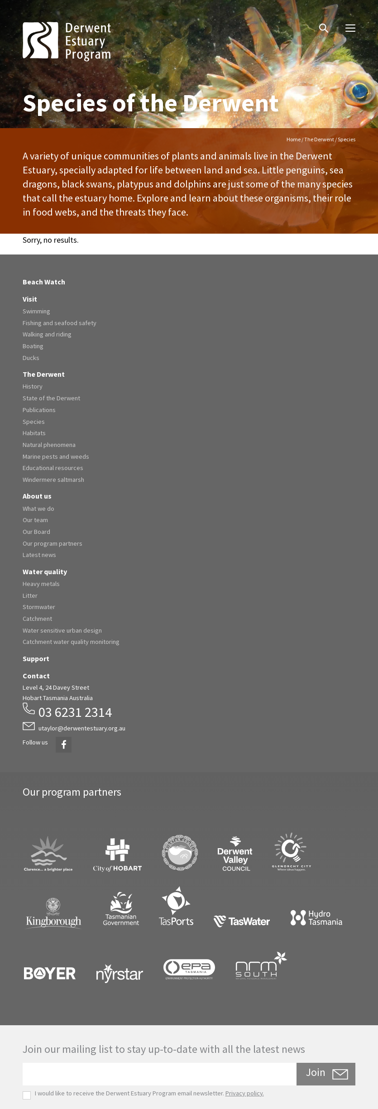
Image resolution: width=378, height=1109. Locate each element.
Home (294, 139)
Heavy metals (41, 584)
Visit (30, 298)
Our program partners (52, 543)
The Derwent (319, 139)
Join (315, 1072)
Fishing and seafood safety (59, 323)
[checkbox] (27, 1095)
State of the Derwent (51, 398)
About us (37, 495)
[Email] (160, 1074)
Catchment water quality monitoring (71, 642)
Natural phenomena (49, 445)
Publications (39, 410)
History (33, 386)
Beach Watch (44, 281)
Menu (347, 25)
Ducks (31, 358)
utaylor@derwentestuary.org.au (81, 728)
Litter (30, 595)
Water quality (45, 571)
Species (34, 422)
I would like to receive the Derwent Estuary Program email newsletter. (143, 1093)
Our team (35, 520)
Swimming (36, 311)
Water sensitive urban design (62, 630)
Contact (36, 675)
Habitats (34, 433)
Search (319, 21)
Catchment (37, 619)
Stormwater (39, 607)
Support (36, 658)
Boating (33, 346)
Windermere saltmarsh (53, 479)
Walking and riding (47, 334)
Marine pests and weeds (56, 456)
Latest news (39, 555)
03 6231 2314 (75, 711)
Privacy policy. (244, 1093)
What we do (38, 508)
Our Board (36, 532)
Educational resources (53, 468)
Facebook (62, 739)
